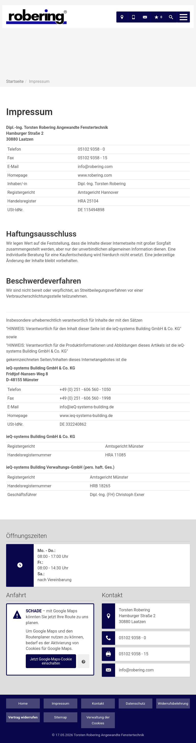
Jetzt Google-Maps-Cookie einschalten (51, 661)
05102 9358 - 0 (132, 637)
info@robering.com (136, 670)
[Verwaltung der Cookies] (83, 661)
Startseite (15, 81)
